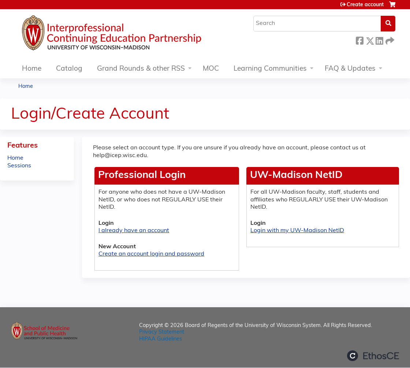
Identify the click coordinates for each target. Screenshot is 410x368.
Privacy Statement (161, 332)
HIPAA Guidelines (160, 339)
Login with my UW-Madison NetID (297, 231)
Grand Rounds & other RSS (141, 69)
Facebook (359, 39)
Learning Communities (270, 69)
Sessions (19, 166)
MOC (211, 69)
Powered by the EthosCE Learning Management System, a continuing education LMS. (373, 355)
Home (31, 69)
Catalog (69, 69)
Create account (365, 5)
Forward (389, 39)
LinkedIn (379, 39)
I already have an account (133, 231)
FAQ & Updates (350, 69)
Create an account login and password (151, 254)
